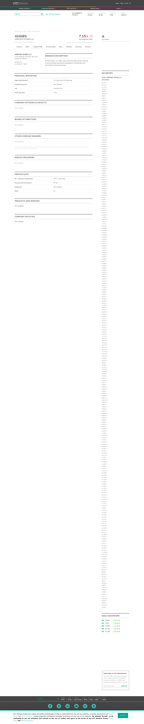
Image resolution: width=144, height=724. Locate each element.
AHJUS (104, 206)
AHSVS (104, 323)
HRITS (104, 581)
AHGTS (104, 191)
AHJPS (104, 204)
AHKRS (104, 217)
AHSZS (104, 330)
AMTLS (104, 376)
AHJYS (104, 208)
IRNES (104, 585)
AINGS (104, 363)
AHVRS (104, 341)
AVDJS (104, 458)
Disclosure (78, 47)
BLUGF (107, 629)
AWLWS (104, 555)
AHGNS (104, 186)
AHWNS (104, 349)
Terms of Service (27, 716)
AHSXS (104, 325)
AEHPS (104, 92)
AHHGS (104, 195)
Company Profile (37, 47)
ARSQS (104, 427)
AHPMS (104, 252)
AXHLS (104, 561)
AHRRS (104, 270)
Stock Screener (53, 14)
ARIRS (104, 405)
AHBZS (104, 120)
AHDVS (104, 155)
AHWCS (104, 345)
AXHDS (104, 559)
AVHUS (104, 495)
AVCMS (104, 453)
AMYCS (104, 378)
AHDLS (104, 144)
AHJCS (104, 197)
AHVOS (104, 338)
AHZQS (104, 361)
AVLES (104, 519)
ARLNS (104, 409)
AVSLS (104, 543)
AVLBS (104, 515)
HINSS (104, 572)
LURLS (104, 594)
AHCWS (104, 138)
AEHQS (104, 94)
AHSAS (104, 281)
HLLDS (104, 577)
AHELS (104, 164)
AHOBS (104, 246)
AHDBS (104, 140)
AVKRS (104, 513)
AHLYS (104, 224)
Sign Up (124, 686)
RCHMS (104, 605)
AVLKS (104, 526)
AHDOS (104, 149)
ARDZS (104, 402)
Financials (69, 47)
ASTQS (104, 433)
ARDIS (104, 391)
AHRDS (104, 266)
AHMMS (104, 235)
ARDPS (104, 394)
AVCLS (104, 451)
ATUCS (104, 442)
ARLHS (104, 407)
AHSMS (104, 305)
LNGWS (104, 588)
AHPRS (104, 259)
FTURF (107, 632)
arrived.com (18, 62)
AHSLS (104, 303)
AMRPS (104, 374)
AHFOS (104, 175)
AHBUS (104, 118)
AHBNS (104, 114)
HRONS (104, 583)
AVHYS (104, 504)
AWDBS (104, 552)
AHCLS (104, 125)
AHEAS (104, 160)
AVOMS (104, 535)
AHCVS (104, 136)
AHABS (29, 31)
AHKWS (104, 219)
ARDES (104, 389)
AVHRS (104, 488)
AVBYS (104, 449)
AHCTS (104, 131)
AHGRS (104, 189)
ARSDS (104, 418)
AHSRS (104, 316)
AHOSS (104, 250)
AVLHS (104, 521)
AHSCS (104, 286)
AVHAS (104, 471)
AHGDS (104, 184)
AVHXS (104, 502)
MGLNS (104, 599)
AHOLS (104, 248)
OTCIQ (126, 3)
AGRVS (104, 105)
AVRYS (104, 541)
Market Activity (18, 31)
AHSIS (104, 297)
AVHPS (104, 486)
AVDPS (104, 464)
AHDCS (104, 142)
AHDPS (104, 151)
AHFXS (104, 182)
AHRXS (104, 277)
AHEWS (104, 169)
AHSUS (104, 321)
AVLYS (104, 532)
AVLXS (104, 530)
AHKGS (104, 211)
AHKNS (104, 215)
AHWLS (104, 347)
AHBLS (104, 111)
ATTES (104, 440)
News (61, 47)
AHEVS (104, 167)
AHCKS (104, 122)
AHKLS (104, 213)
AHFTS (104, 178)
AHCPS (104, 129)
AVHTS (104, 493)
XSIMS (104, 607)
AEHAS (104, 89)
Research (88, 47)
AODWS (104, 380)
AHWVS (104, 356)
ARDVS (104, 398)
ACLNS (104, 85)
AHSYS (104, 327)
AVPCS (104, 537)
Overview (19, 47)
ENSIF (107, 620)
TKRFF (107, 626)
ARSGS (104, 420)
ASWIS (104, 438)
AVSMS (104, 546)
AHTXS (104, 334)
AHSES (104, 290)
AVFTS (104, 469)
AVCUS (104, 455)
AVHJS (104, 480)
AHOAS (104, 244)
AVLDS (104, 517)
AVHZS (104, 506)
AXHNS (104, 563)
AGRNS (104, 103)
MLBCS (104, 601)
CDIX (107, 623)
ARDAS (104, 387)
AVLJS (104, 524)
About (117, 3)
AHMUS (104, 239)
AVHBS (104, 473)
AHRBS (104, 264)
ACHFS (104, 83)
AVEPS (104, 466)
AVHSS (104, 491)
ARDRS (104, 396)
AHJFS (104, 200)
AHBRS (104, 116)
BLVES (104, 570)
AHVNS (104, 336)
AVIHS (104, 508)
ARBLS (104, 385)
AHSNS (104, 308)
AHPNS (104, 255)
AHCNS (104, 127)
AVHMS (104, 484)
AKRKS (104, 365)
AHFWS (104, 180)
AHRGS (104, 268)
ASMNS (104, 429)
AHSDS (104, 288)
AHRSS (104, 272)
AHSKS (104, 301)
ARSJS (104, 422)
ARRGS (104, 413)
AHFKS (104, 171)
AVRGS (104, 539)
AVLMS (104, 528)
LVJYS (104, 596)
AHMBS (104, 228)
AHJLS (104, 202)
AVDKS (104, 460)
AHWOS (104, 352)
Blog (121, 3)
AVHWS (104, 499)
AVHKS (104, 482)
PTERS (104, 603)
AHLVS (104, 222)
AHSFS (104, 292)
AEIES (104, 96)
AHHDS (104, 193)
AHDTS (104, 153)
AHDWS (104, 158)
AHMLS (104, 233)
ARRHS (104, 416)
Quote (27, 47)
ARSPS (104, 424)
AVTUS (104, 550)
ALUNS (104, 367)
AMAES (104, 369)
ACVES (104, 87)
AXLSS (104, 566)
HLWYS (104, 579)
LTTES (104, 592)
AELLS (104, 98)
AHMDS (104, 230)
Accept (123, 715)
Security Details (51, 47)
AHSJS (104, 299)
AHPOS (104, 257)
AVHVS (104, 497)
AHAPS (104, 109)
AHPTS (104, 261)
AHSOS (104, 310)
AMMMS (104, 372)
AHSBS (104, 283)
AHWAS (104, 343)
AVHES (104, 475)
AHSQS (104, 314)
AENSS (104, 100)
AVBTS (104, 446)
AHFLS (104, 173)
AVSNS (104, 548)
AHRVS (104, 275)
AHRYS (104, 279)
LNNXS (104, 590)
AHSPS (104, 312)
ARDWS (104, 400)
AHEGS (104, 162)
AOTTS (104, 383)
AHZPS (104, 358)
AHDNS (104, 147)
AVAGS (104, 444)
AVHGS (104, 477)
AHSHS (104, 294)
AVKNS (104, 510)
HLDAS (104, 574)
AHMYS (104, 241)
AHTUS (104, 332)
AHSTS (104, 319)
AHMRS (104, 237)
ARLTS (104, 411)
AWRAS (104, 557)
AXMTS (104, 568)
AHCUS (104, 133)
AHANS (104, 107)
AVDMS (104, 462)
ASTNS (104, 431)
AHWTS (104, 354)
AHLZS (104, 226)
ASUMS (104, 435)
